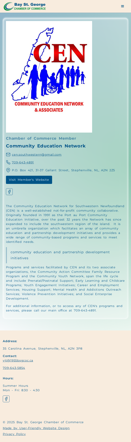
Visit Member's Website (29, 179)
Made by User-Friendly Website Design (36, 428)
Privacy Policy (14, 434)
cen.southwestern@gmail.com (37, 154)
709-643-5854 (14, 368)
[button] (122, 6)
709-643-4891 (23, 162)
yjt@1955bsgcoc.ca (18, 360)
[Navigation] (27, 6)
